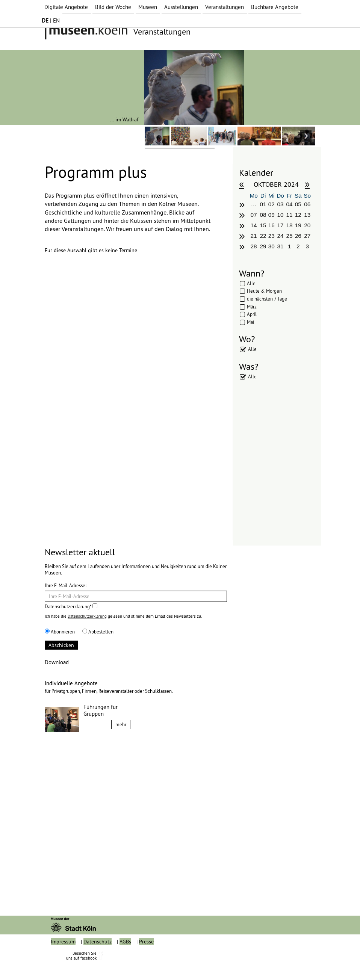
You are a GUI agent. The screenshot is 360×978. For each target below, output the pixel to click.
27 (307, 236)
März (252, 307)
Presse (146, 958)
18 (289, 225)
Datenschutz (97, 958)
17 (280, 225)
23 (271, 236)
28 (254, 246)
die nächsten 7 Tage (267, 299)
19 (298, 225)
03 (280, 204)
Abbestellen (97, 632)
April (252, 314)
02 (271, 204)
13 (307, 215)
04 (289, 204)
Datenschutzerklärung (87, 616)
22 (263, 236)
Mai (250, 322)
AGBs (125, 958)
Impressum (63, 958)
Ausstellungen (181, 7)
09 (271, 215)
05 (298, 204)
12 (298, 215)
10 (280, 215)
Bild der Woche (113, 7)
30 (271, 246)
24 (280, 236)
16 (271, 225)
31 (280, 246)
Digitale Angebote (66, 7)
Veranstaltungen (224, 7)
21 (254, 236)
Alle (251, 283)
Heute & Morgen (264, 291)
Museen (147, 7)
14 (254, 225)
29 (263, 246)
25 (289, 236)
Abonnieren (60, 632)
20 (307, 225)
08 (263, 215)
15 (263, 225)
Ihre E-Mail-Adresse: (65, 585)
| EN (51, 20)
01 (263, 204)
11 (289, 215)
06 (307, 204)
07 (254, 215)
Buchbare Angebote (274, 7)
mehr (120, 724)
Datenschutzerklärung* (71, 606)
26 (298, 236)
